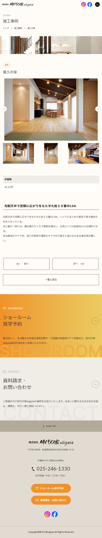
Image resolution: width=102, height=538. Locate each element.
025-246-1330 (53, 469)
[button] (4, 109)
